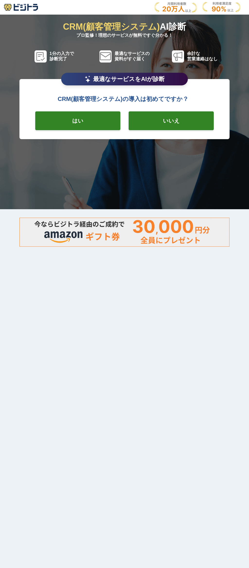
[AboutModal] (21, 7)
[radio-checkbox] (78, 120)
